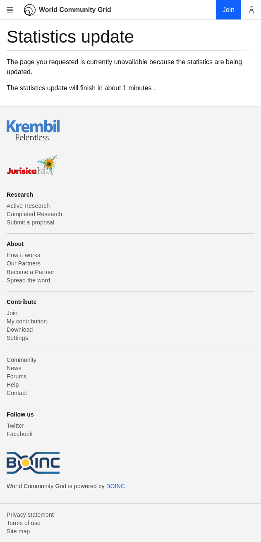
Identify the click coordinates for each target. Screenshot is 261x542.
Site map (18, 531)
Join (12, 313)
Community (21, 360)
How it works (23, 255)
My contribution (27, 321)
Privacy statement (30, 514)
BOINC (115, 486)
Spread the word (28, 280)
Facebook (20, 434)
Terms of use (24, 523)
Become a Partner (30, 272)
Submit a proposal (31, 222)
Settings (17, 338)
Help (13, 384)
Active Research (28, 205)
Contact (17, 393)
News (14, 368)
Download (20, 329)
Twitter (15, 425)
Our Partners (24, 263)
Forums (16, 376)
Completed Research (34, 214)
